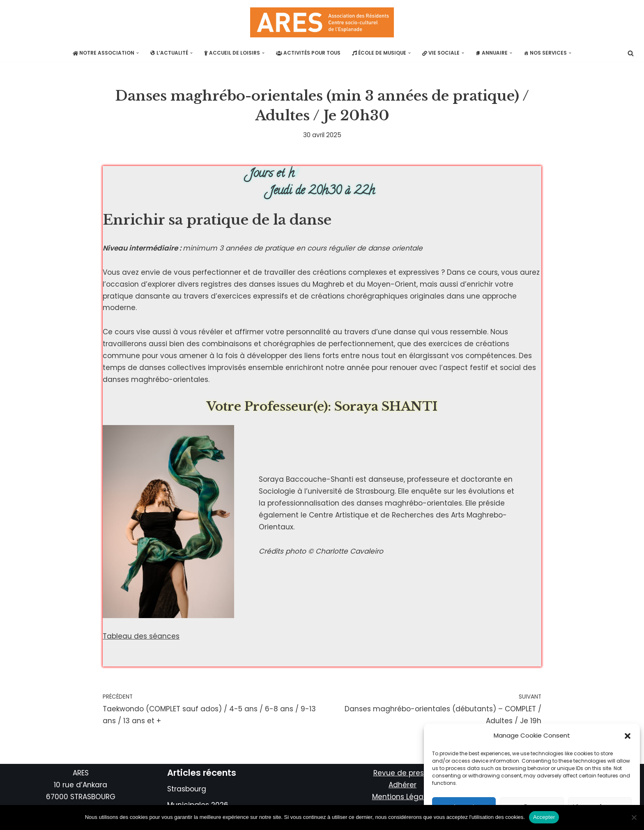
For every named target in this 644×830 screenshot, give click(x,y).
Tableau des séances (141, 636)
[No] (634, 817)
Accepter (544, 817)
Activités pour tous (308, 53)
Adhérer (402, 785)
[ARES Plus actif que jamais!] (322, 22)
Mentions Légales (402, 797)
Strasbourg (186, 789)
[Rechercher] (631, 53)
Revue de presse (402, 773)
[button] (627, 736)
